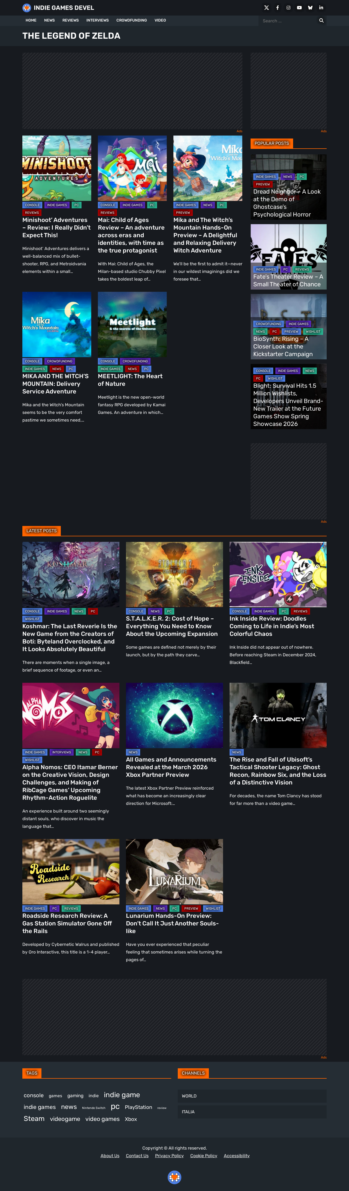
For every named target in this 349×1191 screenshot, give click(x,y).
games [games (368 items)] (55, 1095)
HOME (31, 20)
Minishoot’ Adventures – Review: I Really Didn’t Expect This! (56, 227)
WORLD (189, 1096)
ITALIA (188, 1111)
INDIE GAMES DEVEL (64, 7)
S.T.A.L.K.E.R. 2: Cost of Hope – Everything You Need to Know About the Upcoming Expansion (172, 626)
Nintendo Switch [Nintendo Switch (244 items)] (94, 1108)
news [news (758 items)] (69, 1107)
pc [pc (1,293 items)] (115, 1106)
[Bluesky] (310, 7)
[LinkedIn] (321, 7)
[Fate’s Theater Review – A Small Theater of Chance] (289, 257)
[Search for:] (321, 21)
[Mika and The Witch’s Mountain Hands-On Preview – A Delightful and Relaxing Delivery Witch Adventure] (207, 168)
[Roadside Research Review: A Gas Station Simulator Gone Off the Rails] (70, 871)
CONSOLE (32, 205)
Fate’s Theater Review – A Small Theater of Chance (288, 280)
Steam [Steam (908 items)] (34, 1118)
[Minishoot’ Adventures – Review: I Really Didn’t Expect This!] (56, 168)
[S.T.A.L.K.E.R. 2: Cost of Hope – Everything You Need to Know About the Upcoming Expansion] (174, 574)
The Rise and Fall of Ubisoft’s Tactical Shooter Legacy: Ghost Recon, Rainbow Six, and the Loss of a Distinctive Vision (278, 771)
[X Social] (266, 7)
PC (76, 205)
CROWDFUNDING (131, 20)
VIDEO (160, 20)
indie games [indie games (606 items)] (40, 1106)
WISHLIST (313, 331)
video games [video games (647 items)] (102, 1118)
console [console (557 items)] (34, 1095)
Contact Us (137, 1155)
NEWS (49, 20)
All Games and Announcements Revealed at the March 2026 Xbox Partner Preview (171, 767)
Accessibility (237, 1155)
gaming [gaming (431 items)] (75, 1095)
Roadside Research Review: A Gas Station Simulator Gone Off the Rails (67, 923)
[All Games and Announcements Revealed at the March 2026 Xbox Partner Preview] (174, 715)
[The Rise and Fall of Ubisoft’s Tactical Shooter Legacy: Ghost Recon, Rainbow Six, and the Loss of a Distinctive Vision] (278, 715)
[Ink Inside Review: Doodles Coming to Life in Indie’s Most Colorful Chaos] (278, 574)
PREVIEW (183, 213)
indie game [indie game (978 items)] (122, 1094)
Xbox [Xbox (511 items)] (131, 1119)
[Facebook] (277, 7)
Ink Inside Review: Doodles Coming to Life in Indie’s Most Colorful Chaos (272, 626)
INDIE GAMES (57, 205)
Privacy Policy (169, 1155)
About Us (110, 1155)
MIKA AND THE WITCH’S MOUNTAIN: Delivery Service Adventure (55, 383)
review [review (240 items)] (162, 1108)
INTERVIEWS (97, 20)
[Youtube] (299, 7)
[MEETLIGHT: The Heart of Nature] (132, 324)
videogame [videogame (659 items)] (65, 1118)
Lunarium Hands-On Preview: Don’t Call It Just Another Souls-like (172, 923)
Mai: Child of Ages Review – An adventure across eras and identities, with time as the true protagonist (131, 235)
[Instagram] (288, 7)
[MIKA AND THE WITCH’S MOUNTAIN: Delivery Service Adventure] (56, 324)
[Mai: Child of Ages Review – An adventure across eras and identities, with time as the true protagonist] (132, 168)
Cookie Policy (203, 1155)
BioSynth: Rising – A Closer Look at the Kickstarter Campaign (283, 346)
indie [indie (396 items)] (94, 1095)
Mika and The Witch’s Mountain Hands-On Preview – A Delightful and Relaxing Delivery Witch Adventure (205, 235)
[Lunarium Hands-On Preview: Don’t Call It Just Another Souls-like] (174, 871)
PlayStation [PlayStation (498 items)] (138, 1107)
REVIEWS (70, 20)
